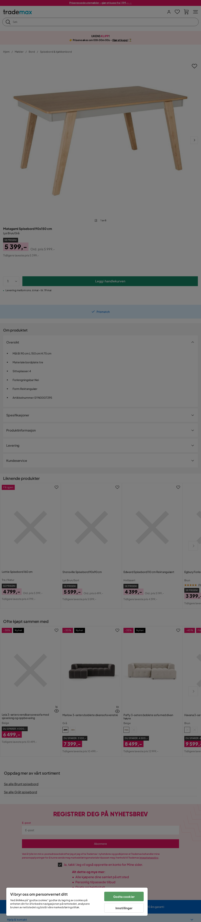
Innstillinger (124, 908)
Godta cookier (124, 896)
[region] (77, 902)
